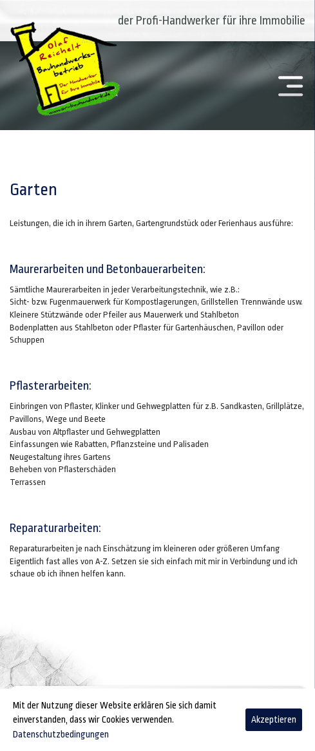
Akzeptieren (273, 719)
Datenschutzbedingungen (61, 734)
